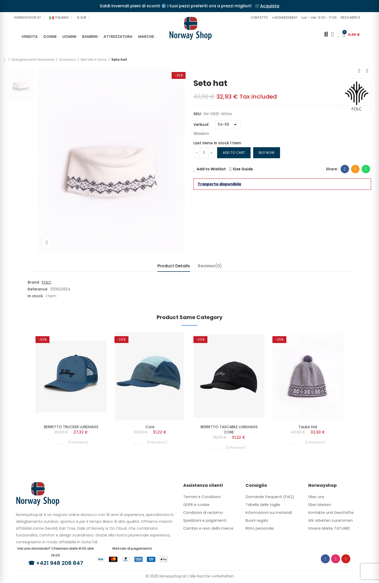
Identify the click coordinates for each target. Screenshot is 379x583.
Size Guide (243, 169)
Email (355, 169)
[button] (258, 17)
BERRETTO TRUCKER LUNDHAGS (71, 426)
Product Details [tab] (173, 266)
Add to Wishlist (211, 169)
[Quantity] (204, 152)
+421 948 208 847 (59, 563)
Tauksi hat (307, 426)
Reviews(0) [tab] (210, 266)
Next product (367, 70)
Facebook (345, 169)
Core (150, 426)
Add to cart (234, 152)
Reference (37, 289)
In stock (35, 296)
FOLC (46, 282)
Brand (33, 282)
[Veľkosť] (228, 124)
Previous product (359, 70)
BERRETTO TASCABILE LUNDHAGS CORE (229, 429)
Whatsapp (366, 169)
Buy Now (267, 152)
